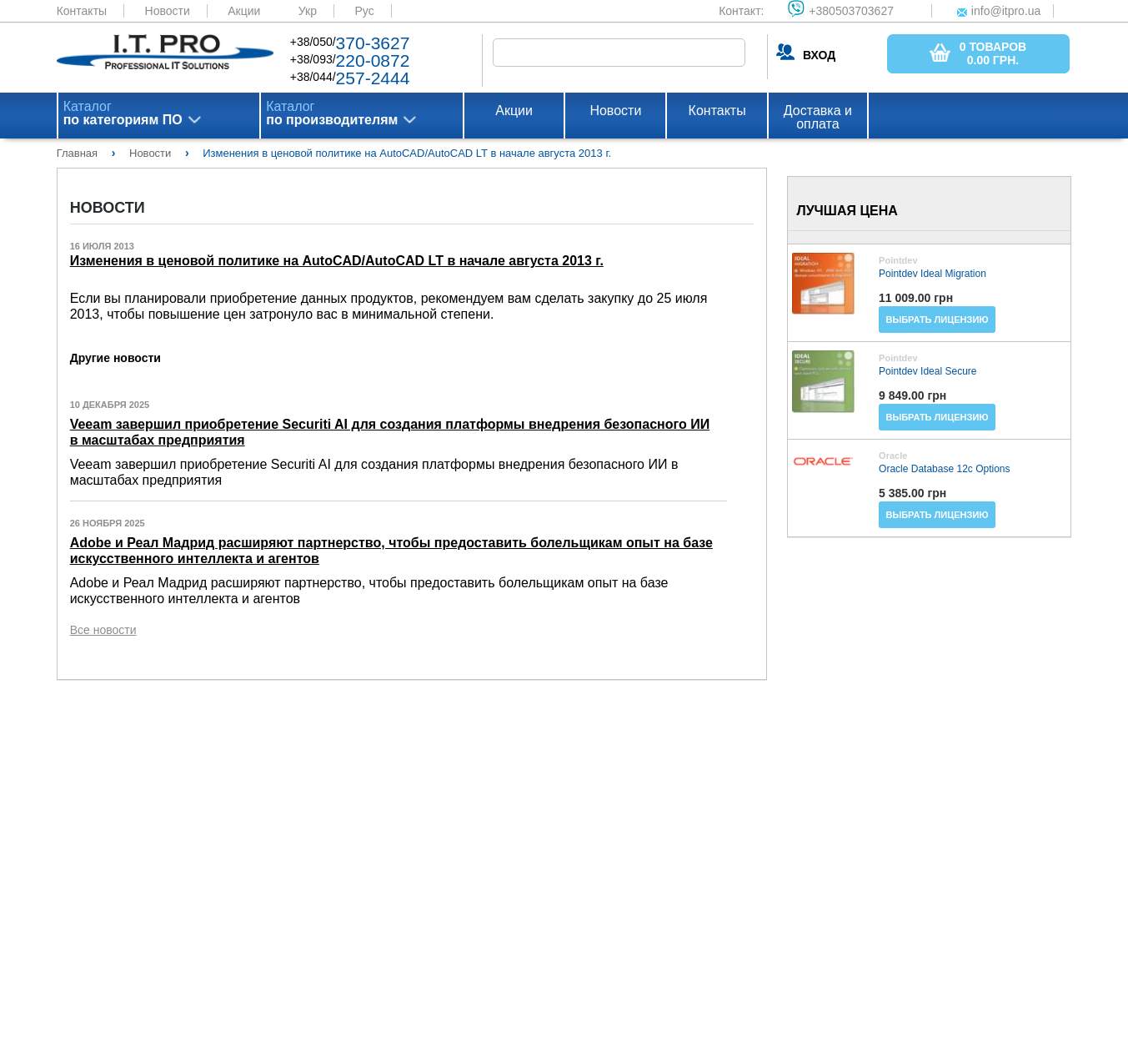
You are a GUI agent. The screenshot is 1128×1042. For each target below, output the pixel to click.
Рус (363, 11)
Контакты (82, 11)
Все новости (103, 630)
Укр (307, 11)
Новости (167, 11)
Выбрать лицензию (937, 320)
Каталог (123, 113)
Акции (244, 11)
